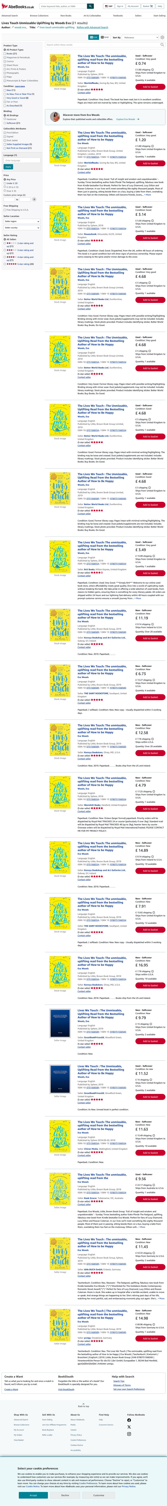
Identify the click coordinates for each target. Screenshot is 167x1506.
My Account (133, 6)
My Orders (18, 1435)
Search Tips (118, 1381)
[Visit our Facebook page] (129, 1420)
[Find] (90, 6)
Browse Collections (39, 15)
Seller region (10, 221)
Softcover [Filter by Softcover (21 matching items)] (12, 123)
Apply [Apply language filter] (8, 167)
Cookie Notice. (33, 1486)
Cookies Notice (77, 1445)
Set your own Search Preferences (129, 1389)
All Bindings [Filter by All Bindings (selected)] (11, 115)
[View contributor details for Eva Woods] (83, 66)
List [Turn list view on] (93, 37)
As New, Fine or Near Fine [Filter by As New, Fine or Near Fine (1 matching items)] (19, 94)
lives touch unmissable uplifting (57, 27)
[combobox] (63, 6)
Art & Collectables (92, 15)
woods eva (20, 27)
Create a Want (11, 1389)
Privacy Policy (76, 1435)
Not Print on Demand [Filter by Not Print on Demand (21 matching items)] (18, 148)
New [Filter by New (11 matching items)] (9, 90)
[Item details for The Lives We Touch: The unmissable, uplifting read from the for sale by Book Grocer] (60, 1189)
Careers (73, 1430)
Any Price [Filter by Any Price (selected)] (10, 179)
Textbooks (118, 15)
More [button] (148, 194)
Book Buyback (48, 1430)
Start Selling (159, 15)
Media (73, 1425)
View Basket (19, 1440)
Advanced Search (10, 15)
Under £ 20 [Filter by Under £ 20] (11, 183)
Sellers (138, 15)
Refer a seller (47, 1435)
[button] (162, 44)
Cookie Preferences (78, 1440)
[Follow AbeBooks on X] (129, 1427)
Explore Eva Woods (128, 119)
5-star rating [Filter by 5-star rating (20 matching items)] (20, 264)
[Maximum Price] (25, 199)
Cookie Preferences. (88, 1483)
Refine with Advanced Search (92, 27)
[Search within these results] (105, 44)
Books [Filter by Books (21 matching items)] (10, 53)
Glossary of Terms (122, 1385)
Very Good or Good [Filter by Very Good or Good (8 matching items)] (16, 98)
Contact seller (84, 92)
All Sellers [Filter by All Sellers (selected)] (12, 239)
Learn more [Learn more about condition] (20, 86)
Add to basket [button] (150, 86)
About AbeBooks (77, 1419)
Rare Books (66, 15)
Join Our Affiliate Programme (54, 1425)
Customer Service (106, 1425)
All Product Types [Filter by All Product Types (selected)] (14, 49)
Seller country (11, 228)
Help (160, 6)
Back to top (83, 1406)
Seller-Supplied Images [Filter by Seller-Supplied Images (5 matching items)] (18, 144)
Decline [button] (65, 1495)
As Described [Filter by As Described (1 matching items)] (13, 105)
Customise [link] (98, 1495)
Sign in (120, 6)
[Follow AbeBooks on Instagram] (129, 1434)
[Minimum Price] (9, 199)
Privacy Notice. (129, 1486)
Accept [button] (33, 1495)
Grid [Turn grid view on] (104, 37)
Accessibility (76, 1450)
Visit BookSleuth (66, 1389)
